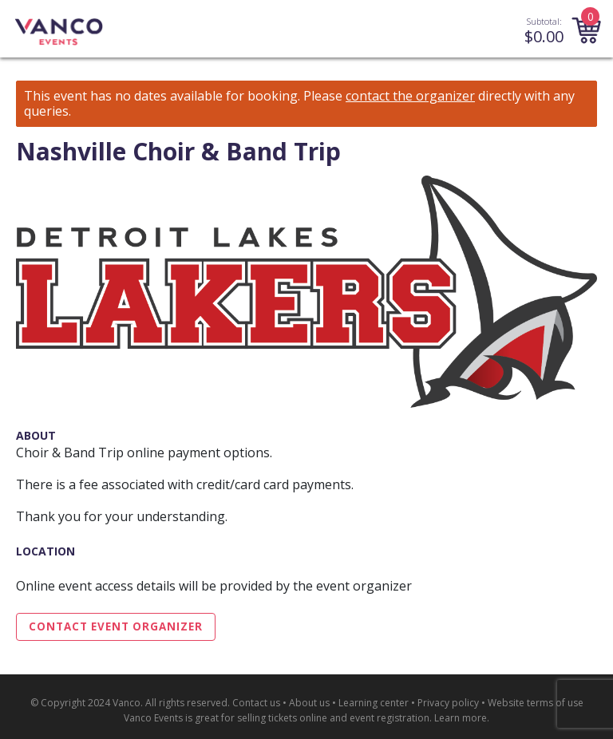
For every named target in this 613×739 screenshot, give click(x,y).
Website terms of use (535, 702)
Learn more (460, 718)
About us (309, 702)
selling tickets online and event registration (333, 718)
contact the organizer (410, 96)
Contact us (256, 702)
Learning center (373, 702)
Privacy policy (448, 702)
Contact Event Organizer (116, 626)
